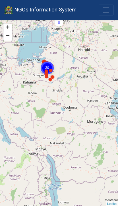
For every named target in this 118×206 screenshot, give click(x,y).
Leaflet (112, 203)
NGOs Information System (40, 10)
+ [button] (8, 27)
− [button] (8, 36)
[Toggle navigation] (106, 10)
